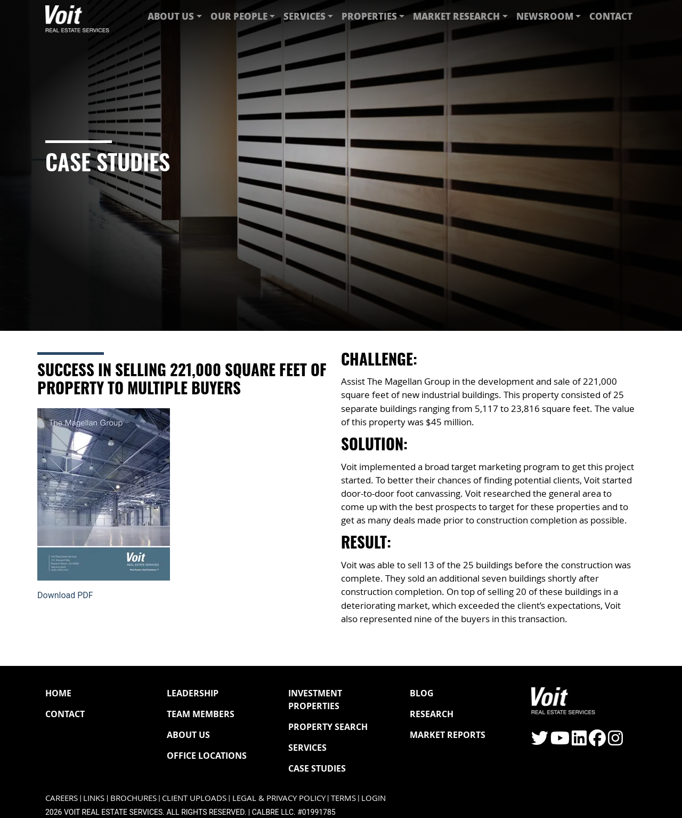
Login (373, 798)
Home (58, 693)
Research (431, 714)
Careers (61, 798)
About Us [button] (171, 16)
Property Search (328, 727)
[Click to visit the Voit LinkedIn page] (579, 741)
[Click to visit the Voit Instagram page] (615, 741)
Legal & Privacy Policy (279, 798)
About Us (188, 735)
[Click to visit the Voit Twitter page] (539, 741)
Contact (610, 16)
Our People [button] (238, 16)
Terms (343, 798)
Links (93, 798)
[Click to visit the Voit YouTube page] (560, 741)
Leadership (192, 693)
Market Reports (447, 735)
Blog (422, 693)
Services (307, 747)
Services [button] (304, 16)
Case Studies (317, 768)
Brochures (133, 798)
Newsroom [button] (544, 16)
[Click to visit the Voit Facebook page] (597, 741)
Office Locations (207, 755)
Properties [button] (369, 16)
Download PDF (65, 595)
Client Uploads (194, 798)
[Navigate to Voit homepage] (77, 16)
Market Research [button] (456, 16)
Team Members (200, 714)
